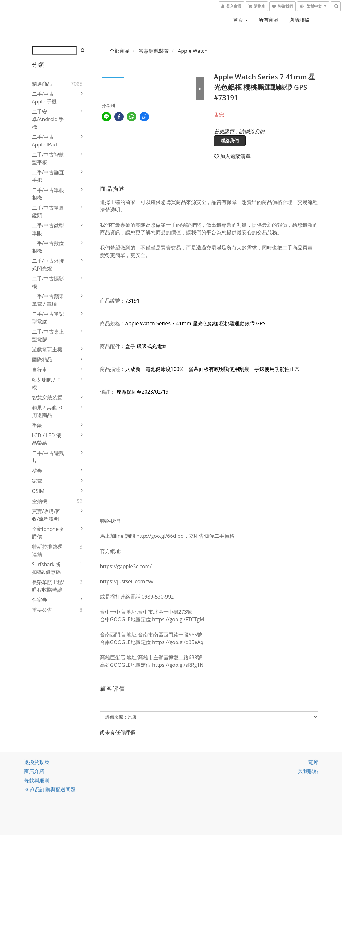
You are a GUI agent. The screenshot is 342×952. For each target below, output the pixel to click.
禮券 (37, 470)
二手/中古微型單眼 (48, 229)
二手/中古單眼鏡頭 (48, 211)
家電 (37, 480)
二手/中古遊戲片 (48, 457)
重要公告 (42, 609)
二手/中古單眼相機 (48, 194)
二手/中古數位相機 (48, 247)
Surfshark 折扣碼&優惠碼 (46, 568)
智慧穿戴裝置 (47, 397)
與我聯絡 (299, 19)
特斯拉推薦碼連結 (47, 550)
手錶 (37, 425)
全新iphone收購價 (48, 532)
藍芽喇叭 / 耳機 (47, 383)
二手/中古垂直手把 (48, 176)
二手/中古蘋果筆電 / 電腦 (48, 300)
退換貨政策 (36, 762)
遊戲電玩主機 (47, 349)
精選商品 (42, 83)
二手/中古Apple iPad (44, 140)
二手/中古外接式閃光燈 (48, 264)
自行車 (39, 369)
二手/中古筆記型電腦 (48, 317)
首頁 (240, 19)
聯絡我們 (230, 141)
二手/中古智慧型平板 (48, 158)
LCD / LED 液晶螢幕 (46, 439)
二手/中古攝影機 (48, 282)
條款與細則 (36, 780)
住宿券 (39, 599)
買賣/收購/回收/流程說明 (46, 515)
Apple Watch (193, 50)
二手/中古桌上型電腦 (48, 335)
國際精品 (42, 359)
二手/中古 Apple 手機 (44, 97)
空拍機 (39, 501)
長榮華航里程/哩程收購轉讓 (48, 586)
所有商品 (268, 19)
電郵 (313, 762)
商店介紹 (34, 771)
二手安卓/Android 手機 (48, 119)
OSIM (38, 491)
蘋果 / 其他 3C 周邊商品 (48, 411)
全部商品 (119, 50)
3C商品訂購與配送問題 (50, 789)
